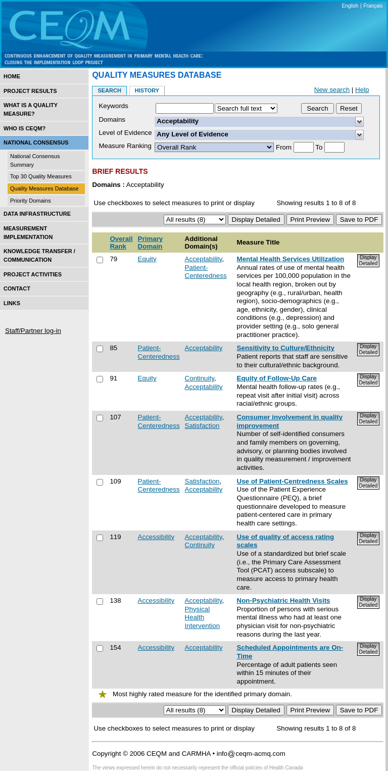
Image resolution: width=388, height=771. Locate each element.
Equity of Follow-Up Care (277, 378)
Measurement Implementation (28, 232)
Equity (147, 259)
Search (109, 90)
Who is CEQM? (24, 128)
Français (372, 6)
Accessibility (156, 537)
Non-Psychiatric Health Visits (283, 600)
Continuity (199, 378)
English (350, 6)
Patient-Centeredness (206, 272)
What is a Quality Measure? (31, 109)
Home (12, 76)
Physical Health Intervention (202, 617)
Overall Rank (121, 242)
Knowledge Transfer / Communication (39, 255)
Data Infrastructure (37, 214)
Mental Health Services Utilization (291, 259)
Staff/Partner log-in (33, 330)
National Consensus (36, 142)
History (147, 90)
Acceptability (203, 259)
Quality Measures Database (44, 188)
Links (12, 303)
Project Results (30, 91)
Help (362, 89)
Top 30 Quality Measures (41, 176)
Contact (17, 288)
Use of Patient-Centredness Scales (292, 481)
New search (332, 89)
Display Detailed (368, 260)
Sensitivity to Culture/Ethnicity (285, 348)
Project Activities (33, 274)
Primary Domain (150, 242)
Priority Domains (30, 201)
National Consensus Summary (35, 160)
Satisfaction (202, 425)
